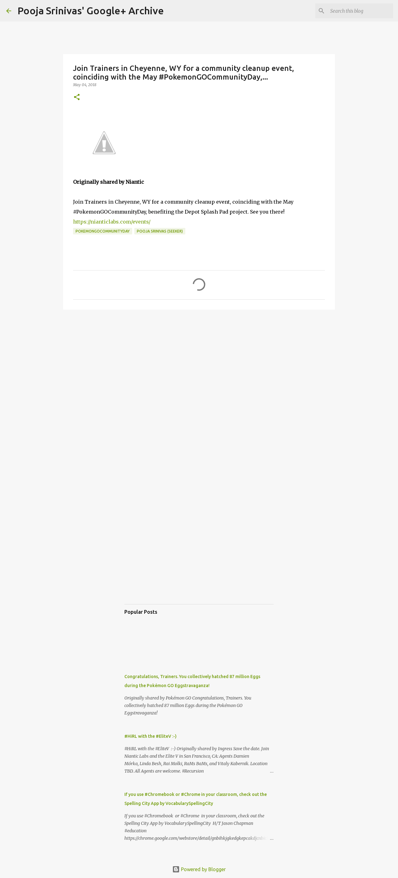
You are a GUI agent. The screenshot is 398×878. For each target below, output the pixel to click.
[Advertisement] (199, 362)
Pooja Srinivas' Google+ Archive (90, 10)
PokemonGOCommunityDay (103, 231)
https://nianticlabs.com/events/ (111, 222)
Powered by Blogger (199, 869)
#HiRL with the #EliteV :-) (150, 736)
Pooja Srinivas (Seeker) (160, 231)
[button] (77, 97)
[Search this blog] (360, 10)
